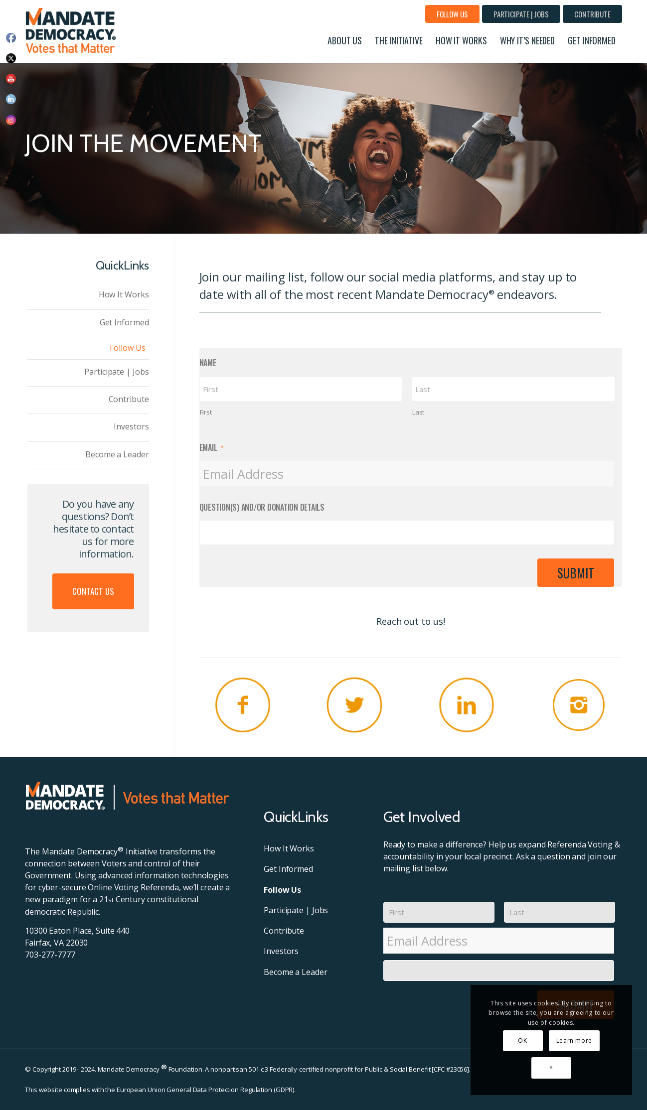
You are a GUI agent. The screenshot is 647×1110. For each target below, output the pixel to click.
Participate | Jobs (521, 13)
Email (211, 447)
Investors (131, 426)
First (206, 412)
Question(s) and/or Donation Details (261, 507)
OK (522, 1040)
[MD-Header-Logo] (73, 30)
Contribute (592, 13)
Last (418, 412)
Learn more (574, 1040)
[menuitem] (452, 14)
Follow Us (452, 13)
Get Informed (124, 322)
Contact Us (93, 591)
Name (207, 363)
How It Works (124, 294)
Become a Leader (117, 454)
